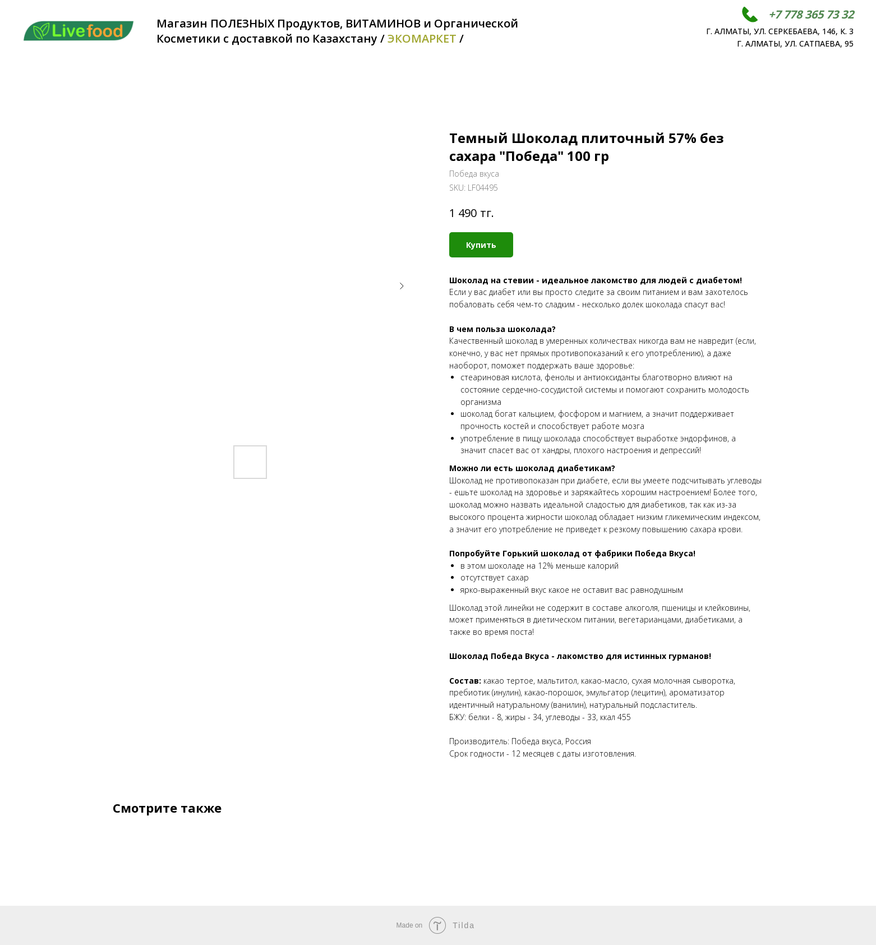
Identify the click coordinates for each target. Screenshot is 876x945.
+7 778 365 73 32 (811, 14)
